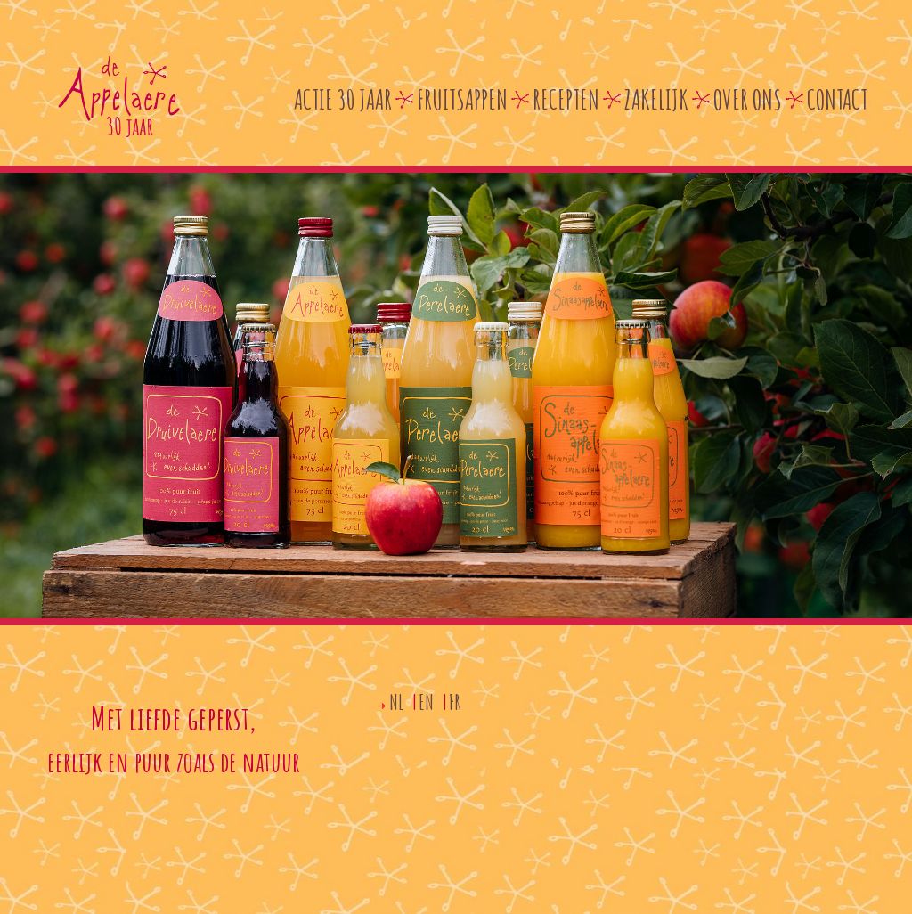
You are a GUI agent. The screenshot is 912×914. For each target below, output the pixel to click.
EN (426, 702)
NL (396, 702)
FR (455, 702)
